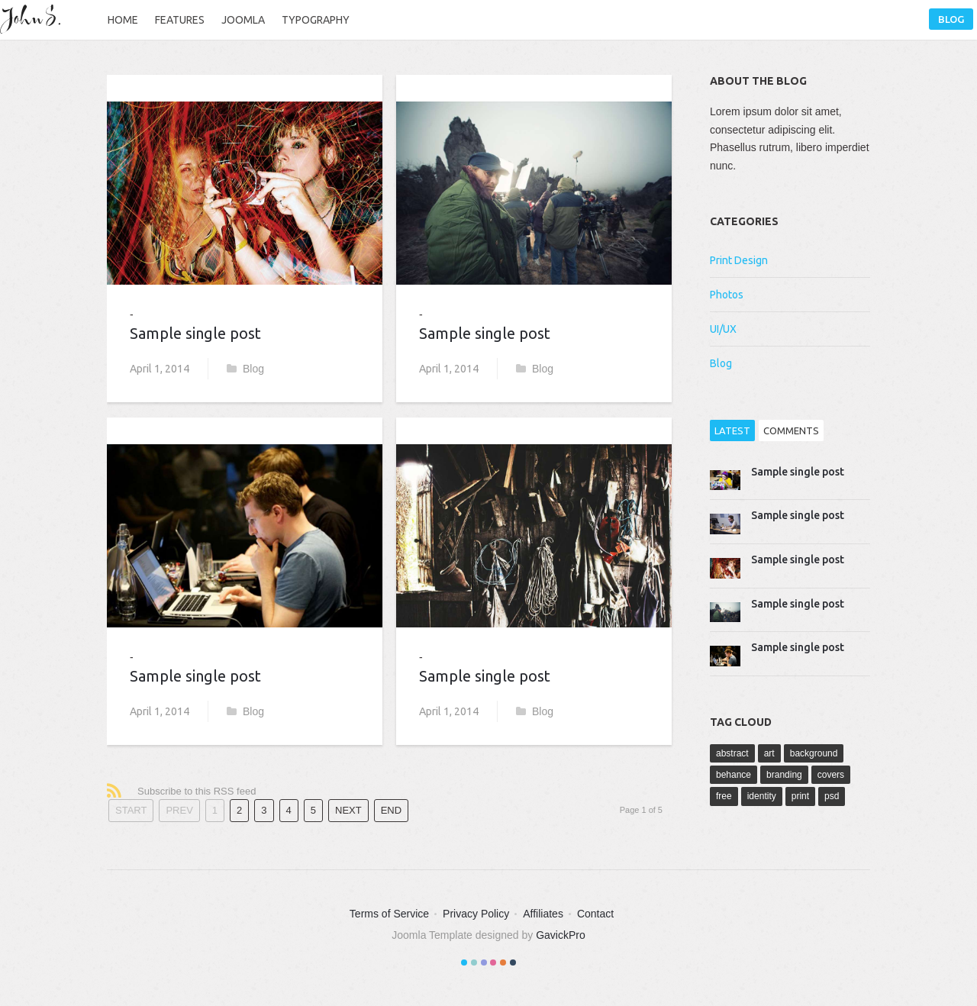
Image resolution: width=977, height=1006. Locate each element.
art (769, 753)
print (800, 796)
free (724, 796)
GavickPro (560, 935)
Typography (316, 20)
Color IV (493, 962)
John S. (34, 19)
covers (830, 774)
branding (784, 774)
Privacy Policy (476, 914)
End (391, 810)
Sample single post (195, 333)
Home (123, 20)
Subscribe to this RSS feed (196, 791)
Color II (474, 962)
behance (733, 774)
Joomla (243, 20)
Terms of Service (389, 914)
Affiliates (543, 914)
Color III (484, 962)
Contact (595, 914)
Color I (464, 962)
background (814, 753)
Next (348, 810)
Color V (503, 962)
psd (831, 796)
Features (180, 20)
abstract (732, 753)
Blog (951, 19)
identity (761, 796)
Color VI (513, 962)
